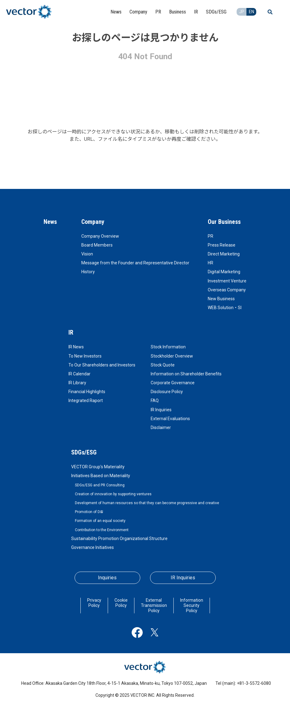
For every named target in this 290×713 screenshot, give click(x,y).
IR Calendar (79, 373)
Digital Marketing (224, 271)
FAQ (155, 400)
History (88, 271)
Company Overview (100, 236)
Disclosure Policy (167, 391)
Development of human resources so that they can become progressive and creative (147, 503)
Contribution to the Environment (102, 530)
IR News (76, 346)
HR (210, 262)
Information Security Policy (191, 605)
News (50, 221)
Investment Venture (227, 280)
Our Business (224, 221)
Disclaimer (161, 427)
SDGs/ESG (84, 452)
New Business (221, 298)
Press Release (221, 245)
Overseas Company (227, 289)
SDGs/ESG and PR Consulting (100, 485)
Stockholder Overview (172, 356)
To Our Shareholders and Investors (101, 364)
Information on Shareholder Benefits (186, 373)
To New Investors (85, 356)
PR (210, 236)
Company (92, 221)
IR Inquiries (161, 409)
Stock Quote (163, 364)
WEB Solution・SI (225, 307)
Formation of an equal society (100, 521)
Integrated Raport (85, 400)
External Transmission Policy (154, 605)
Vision (87, 253)
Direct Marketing (224, 253)
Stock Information (168, 346)
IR (70, 332)
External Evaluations (170, 418)
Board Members (97, 245)
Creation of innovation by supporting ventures (113, 494)
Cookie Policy (121, 603)
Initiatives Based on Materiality (100, 475)
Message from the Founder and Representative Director (135, 262)
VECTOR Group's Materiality (98, 466)
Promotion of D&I (89, 512)
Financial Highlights (86, 391)
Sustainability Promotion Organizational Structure (119, 538)
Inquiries (107, 578)
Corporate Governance (173, 382)
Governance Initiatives (92, 547)
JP (241, 11)
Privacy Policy (94, 603)
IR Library (77, 382)
